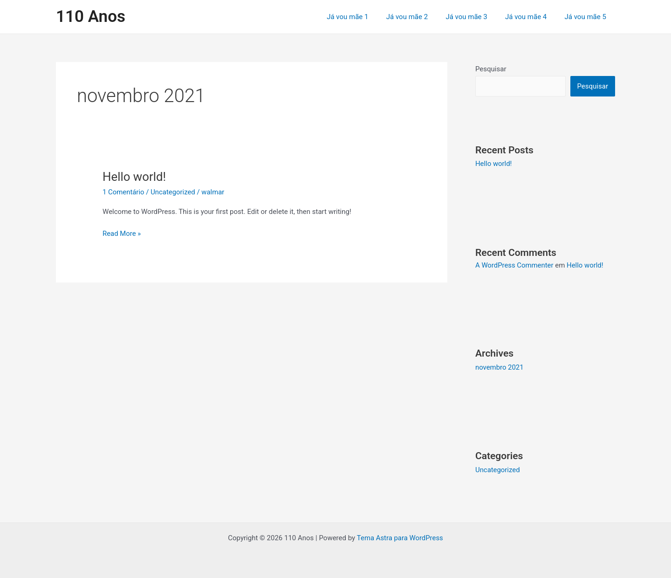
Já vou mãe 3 (476, 17)
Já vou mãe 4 (531, 17)
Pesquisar (491, 69)
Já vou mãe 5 (587, 17)
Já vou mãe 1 (365, 17)
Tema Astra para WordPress (399, 537)
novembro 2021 (499, 367)
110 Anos (90, 16)
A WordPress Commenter (514, 265)
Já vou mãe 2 (420, 17)
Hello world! (134, 177)
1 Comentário (123, 192)
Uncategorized (173, 192)
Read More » (122, 233)
